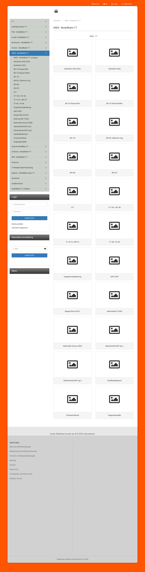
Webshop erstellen (64, 568)
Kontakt (12, 474)
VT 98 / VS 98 (19, 104)
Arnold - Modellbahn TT (20, 37)
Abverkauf (15, 178)
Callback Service (16, 488)
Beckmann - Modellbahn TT (22, 43)
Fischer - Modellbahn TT (21, 48)
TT (13, 21)
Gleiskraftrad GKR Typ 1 (23, 126)
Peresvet (15, 162)
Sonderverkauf (17, 184)
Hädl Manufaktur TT (19, 27)
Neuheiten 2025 (20, 65)
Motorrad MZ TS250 (21, 119)
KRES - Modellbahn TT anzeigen (26, 58)
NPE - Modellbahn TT (20, 157)
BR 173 (16, 77)
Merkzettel (126, 4)
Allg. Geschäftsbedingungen (20, 456)
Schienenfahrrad (20, 138)
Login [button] (114, 4)
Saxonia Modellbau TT (20, 146)
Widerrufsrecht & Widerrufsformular (23, 461)
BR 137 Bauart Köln (21, 69)
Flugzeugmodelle (20, 142)
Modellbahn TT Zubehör (21, 189)
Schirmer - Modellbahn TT (21, 152)
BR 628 (16, 84)
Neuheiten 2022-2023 (22, 62)
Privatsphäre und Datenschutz (21, 483)
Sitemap (13, 470)
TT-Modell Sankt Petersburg (22, 168)
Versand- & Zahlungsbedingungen (22, 465)
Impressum (14, 479)
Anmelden (29, 218)
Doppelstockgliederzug (22, 107)
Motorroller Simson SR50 (23, 123)
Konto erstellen (17, 224)
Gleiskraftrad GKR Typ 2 (23, 130)
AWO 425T (18, 111)
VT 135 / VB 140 (20, 96)
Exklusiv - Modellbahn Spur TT (23, 173)
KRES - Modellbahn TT (20, 53)
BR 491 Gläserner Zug (22, 81)
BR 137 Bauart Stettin (22, 73)
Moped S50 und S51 (21, 115)
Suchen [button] (95, 4)
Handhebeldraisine (21, 134)
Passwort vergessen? (20, 228)
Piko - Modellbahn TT (20, 32)
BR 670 (16, 88)
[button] (105, 4)
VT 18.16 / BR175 (20, 100)
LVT (15, 92)
